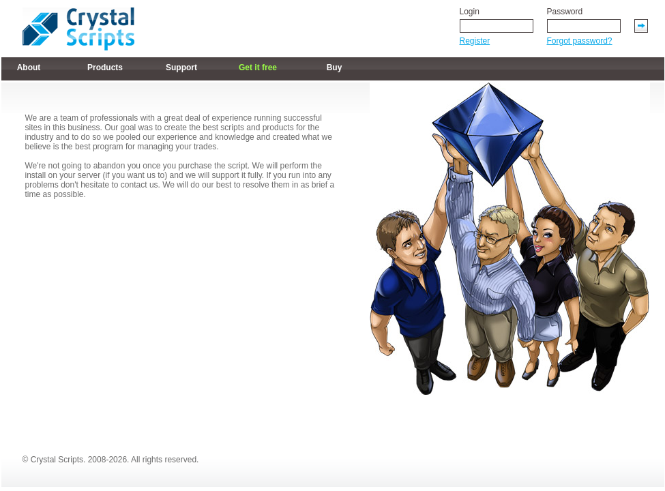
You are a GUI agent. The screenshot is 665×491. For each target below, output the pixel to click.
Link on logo (78, 29)
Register (475, 41)
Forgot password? (579, 41)
